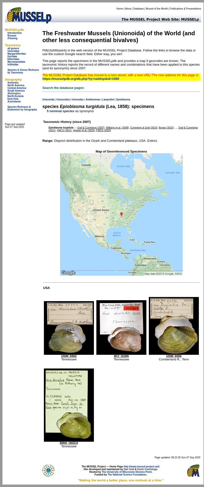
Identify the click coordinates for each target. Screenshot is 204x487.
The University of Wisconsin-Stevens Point (127, 472)
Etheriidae (13, 59)
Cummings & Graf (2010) (143, 127)
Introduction (14, 33)
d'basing (12, 38)
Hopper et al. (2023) (84, 130)
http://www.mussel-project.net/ (141, 466)
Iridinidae (12, 64)
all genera (13, 48)
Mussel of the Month (157, 8)
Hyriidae (12, 56)
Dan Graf (129, 469)
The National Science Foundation (127, 474)
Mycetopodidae (16, 61)
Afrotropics (14, 93)
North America (15, 85)
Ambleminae (93, 99)
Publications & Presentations (185, 8)
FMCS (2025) (103, 130)
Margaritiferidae (16, 53)
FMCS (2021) (64, 130)
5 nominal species (60, 111)
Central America (16, 88)
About (128, 8)
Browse (11, 35)
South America (16, 90)
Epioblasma (123, 99)
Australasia (14, 101)
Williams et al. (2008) (117, 127)
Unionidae (13, 51)
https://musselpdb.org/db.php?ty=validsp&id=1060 (80, 79)
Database (138, 8)
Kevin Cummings (147, 469)
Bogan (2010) (166, 127)
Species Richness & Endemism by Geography (22, 108)
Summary (13, 82)
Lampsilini (108, 99)
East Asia (12, 98)
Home (119, 8)
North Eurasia (15, 96)
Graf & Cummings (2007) (90, 127)
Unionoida (48, 99)
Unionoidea (63, 99)
